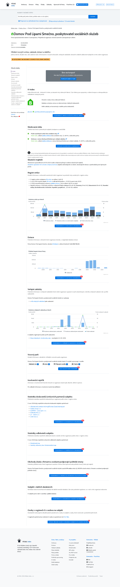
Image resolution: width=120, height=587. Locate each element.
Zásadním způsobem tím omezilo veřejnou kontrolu (42, 164)
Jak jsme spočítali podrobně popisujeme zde (41, 112)
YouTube (89, 562)
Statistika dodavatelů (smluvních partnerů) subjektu (16, 88)
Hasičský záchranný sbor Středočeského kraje (43, 445)
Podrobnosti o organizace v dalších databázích (69, 498)
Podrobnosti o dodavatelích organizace (69, 421)
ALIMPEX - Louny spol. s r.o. (38, 410)
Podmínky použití (93, 576)
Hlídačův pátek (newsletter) (91, 551)
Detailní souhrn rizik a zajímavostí (69, 146)
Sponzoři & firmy (59, 4)
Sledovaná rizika (15, 73)
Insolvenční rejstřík (15, 85)
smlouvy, (55, 183)
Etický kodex (72, 547)
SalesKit (13, 114)
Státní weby (55, 564)
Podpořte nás (82, 4)
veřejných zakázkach (38, 301)
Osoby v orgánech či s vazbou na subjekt (16, 103)
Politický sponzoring (57, 557)
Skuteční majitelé (15, 75)
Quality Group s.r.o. (35, 408)
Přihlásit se (100, 4)
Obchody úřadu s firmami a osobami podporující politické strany (17, 97)
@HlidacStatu (90, 543)
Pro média (72, 555)
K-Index (13, 71)
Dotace (31, 4)
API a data (71, 550)
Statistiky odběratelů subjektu (16, 93)
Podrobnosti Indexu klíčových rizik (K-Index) (69, 115)
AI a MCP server (73, 552)
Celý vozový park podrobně (69, 368)
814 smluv (49, 179)
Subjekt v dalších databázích (18, 101)
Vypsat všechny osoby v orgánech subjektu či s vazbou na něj (69, 522)
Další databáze (56, 562)
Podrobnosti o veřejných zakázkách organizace (69, 343)
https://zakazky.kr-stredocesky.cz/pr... (41, 338)
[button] (30, 59)
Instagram (89, 567)
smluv (49, 181)
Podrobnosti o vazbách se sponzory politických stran (69, 475)
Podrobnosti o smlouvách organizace (69, 225)
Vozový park (14, 83)
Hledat (92, 16)
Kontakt (71, 560)
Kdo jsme (71, 545)
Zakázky (49, 4)
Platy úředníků (55, 550)
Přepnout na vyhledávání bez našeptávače (32, 21)
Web (88, 559)
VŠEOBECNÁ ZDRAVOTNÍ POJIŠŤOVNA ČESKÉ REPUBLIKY (47, 406)
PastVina (70, 4)
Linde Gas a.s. (34, 416)
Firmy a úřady (55, 555)
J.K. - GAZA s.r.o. (35, 414)
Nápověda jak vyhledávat (56, 21)
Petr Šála (66, 517)
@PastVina (90, 564)
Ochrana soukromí (82, 576)
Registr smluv (14, 77)
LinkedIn (89, 547)
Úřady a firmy (22, 28)
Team (101, 576)
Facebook (89, 545)
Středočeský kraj (35, 443)
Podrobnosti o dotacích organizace (69, 277)
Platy (37, 4)
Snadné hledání (70, 21)
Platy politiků (55, 552)
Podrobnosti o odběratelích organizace (69, 450)
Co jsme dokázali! (74, 543)
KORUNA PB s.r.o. (35, 412)
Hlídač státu (14, 28)
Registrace (110, 4)
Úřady (43, 4)
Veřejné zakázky (15, 81)
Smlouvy (24, 4)
